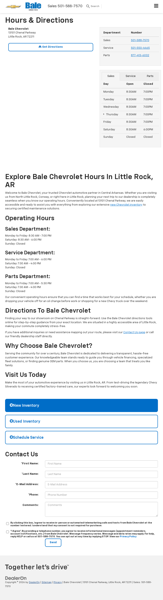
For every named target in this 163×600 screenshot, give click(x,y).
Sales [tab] (110, 76)
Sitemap (47, 582)
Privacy (57, 582)
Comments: (30, 505)
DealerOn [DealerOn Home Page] (34, 582)
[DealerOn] (16, 578)
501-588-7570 (140, 40)
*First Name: (30, 463)
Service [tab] (131, 76)
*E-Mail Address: (27, 484)
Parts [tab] (150, 76)
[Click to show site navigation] (156, 6)
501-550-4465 (140, 48)
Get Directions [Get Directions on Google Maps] (51, 46)
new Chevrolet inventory (126, 204)
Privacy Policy (128, 536)
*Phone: (33, 494)
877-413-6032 (140, 55)
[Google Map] (50, 109)
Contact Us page (134, 332)
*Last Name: (30, 474)
